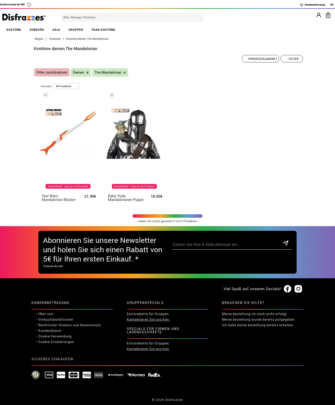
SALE (56, 29)
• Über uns (44, 314)
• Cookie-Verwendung (54, 336)
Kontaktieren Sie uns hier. (148, 319)
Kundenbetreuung (312, 5)
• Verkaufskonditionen (54, 319)
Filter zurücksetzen (52, 72)
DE (331, 4)
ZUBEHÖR (37, 29)
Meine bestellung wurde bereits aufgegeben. (259, 319)
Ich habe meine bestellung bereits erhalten (257, 325)
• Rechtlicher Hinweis (54, 325)
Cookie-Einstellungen (56, 342)
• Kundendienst (48, 330)
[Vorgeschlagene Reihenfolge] (260, 58)
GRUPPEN (76, 29)
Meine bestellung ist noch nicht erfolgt (254, 314)
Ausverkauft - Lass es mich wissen (68, 186)
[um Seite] (67, 86)
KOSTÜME (14, 29)
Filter (294, 59)
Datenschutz (90, 325)
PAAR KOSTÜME (103, 29)
